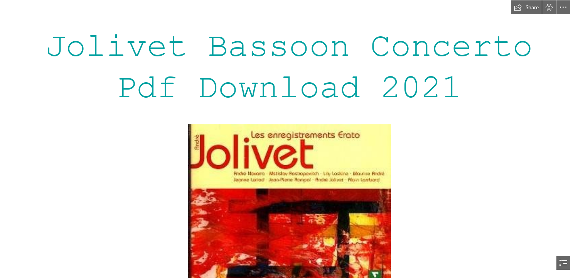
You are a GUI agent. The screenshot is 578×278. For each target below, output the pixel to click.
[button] (526, 7)
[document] (289, 139)
